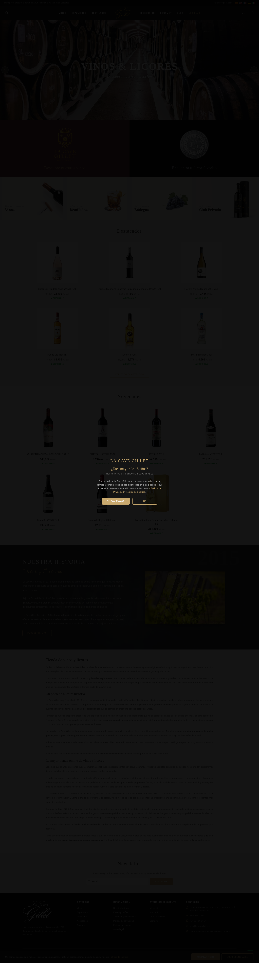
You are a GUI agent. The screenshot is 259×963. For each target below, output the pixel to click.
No (145, 501)
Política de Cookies (135, 492)
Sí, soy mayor (116, 501)
